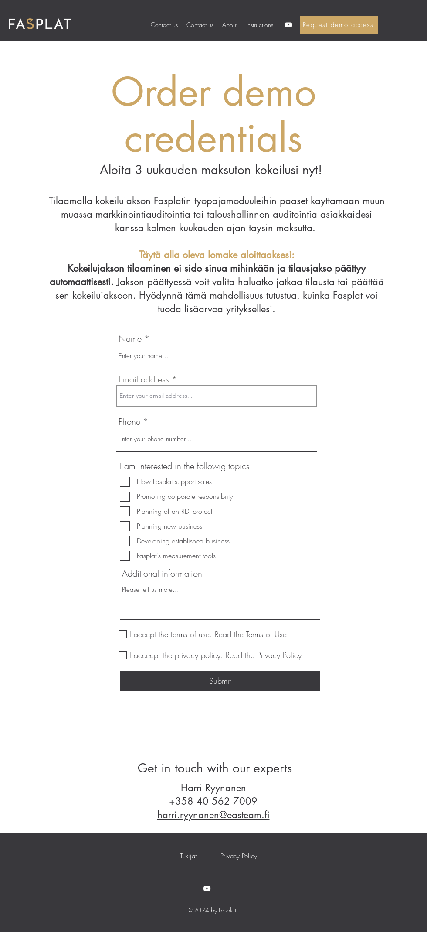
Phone (131, 421)
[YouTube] (288, 24)
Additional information (162, 573)
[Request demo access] (339, 25)
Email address (144, 379)
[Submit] (220, 681)
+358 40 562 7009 (213, 801)
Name (130, 339)
